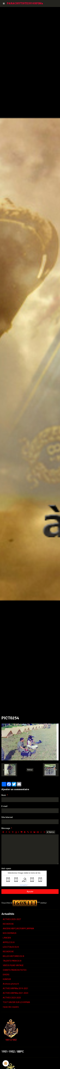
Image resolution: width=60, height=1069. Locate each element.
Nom (3, 795)
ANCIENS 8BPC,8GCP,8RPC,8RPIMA (18, 928)
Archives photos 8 (11, 984)
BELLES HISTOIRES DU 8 (13, 956)
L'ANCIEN (7, 938)
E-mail (4, 806)
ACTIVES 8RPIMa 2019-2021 (15, 988)
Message (5, 828)
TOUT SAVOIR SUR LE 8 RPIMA (16, 1002)
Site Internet (7, 817)
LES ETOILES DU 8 (11, 947)
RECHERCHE (8, 924)
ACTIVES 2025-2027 (12, 919)
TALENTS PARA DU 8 (12, 961)
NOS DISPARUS (9, 933)
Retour (30, 770)
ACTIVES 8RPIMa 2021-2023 (15, 993)
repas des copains (11, 1007)
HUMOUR (7, 979)
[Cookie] (6, 1063)
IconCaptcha (23, 885)
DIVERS (6, 974)
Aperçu (50, 832)
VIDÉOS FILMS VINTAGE (13, 965)
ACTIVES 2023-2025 (12, 998)
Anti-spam (6, 868)
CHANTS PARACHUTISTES (14, 970)
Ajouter (30, 891)
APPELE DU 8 (8, 942)
